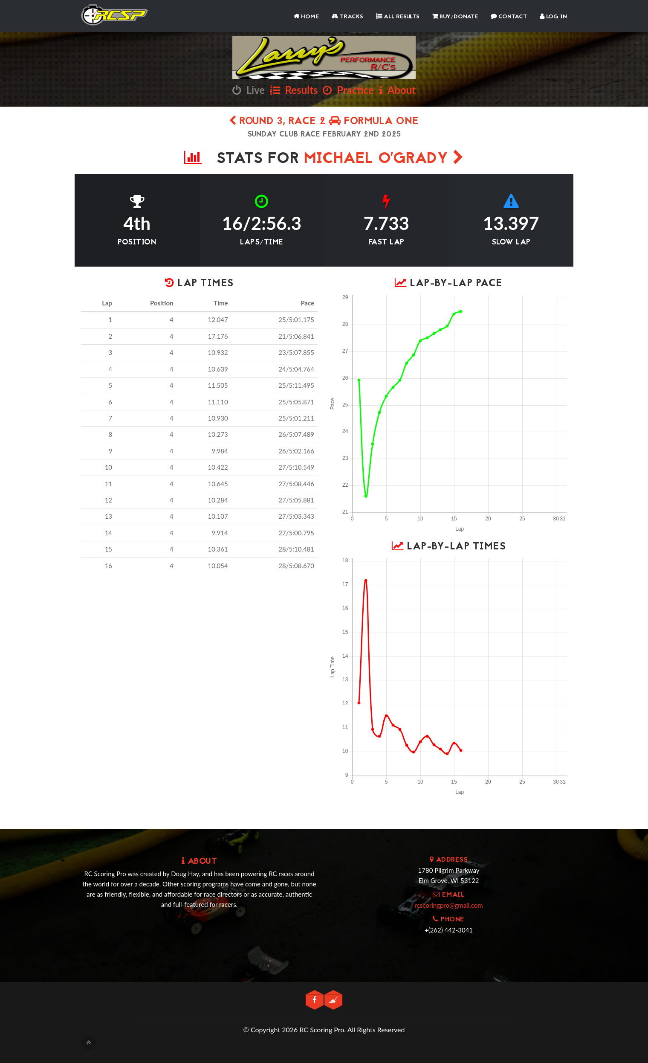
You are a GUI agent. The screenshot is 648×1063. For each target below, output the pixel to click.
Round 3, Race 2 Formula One (324, 122)
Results (294, 90)
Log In (553, 16)
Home (306, 16)
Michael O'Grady (384, 159)
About (397, 90)
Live (248, 90)
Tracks (347, 16)
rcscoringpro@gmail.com (448, 905)
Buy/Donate (455, 16)
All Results (397, 16)
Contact (509, 16)
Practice (348, 90)
